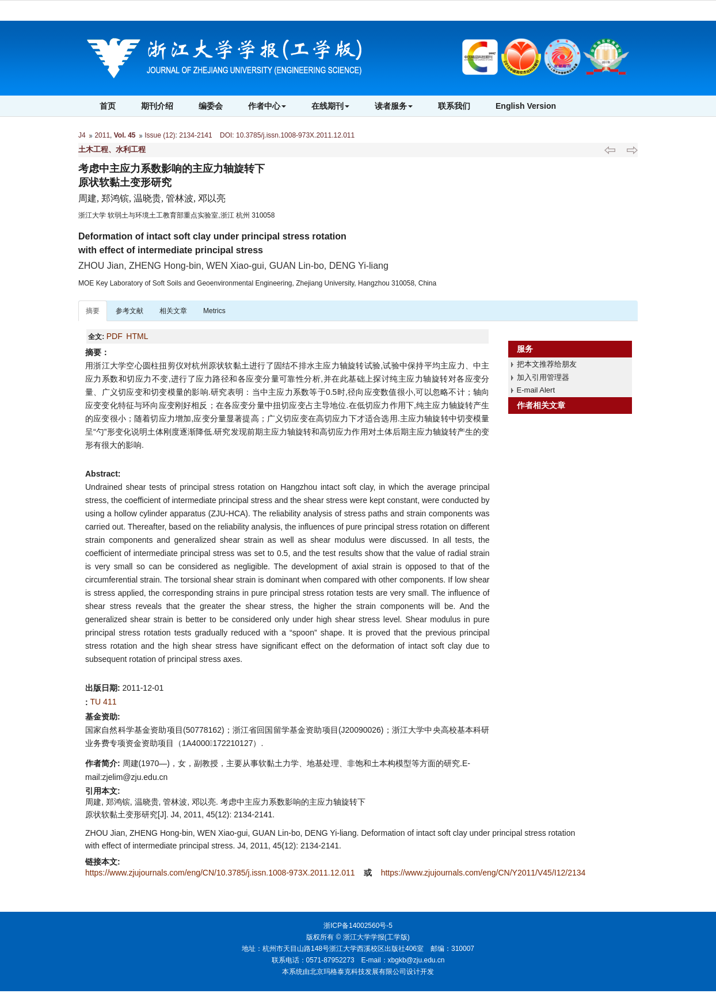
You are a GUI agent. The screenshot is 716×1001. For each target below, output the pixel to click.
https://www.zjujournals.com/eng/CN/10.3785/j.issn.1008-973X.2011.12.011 (221, 872)
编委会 (211, 106)
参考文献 (129, 311)
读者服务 (394, 106)
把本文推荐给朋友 (547, 364)
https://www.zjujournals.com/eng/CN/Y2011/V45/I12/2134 (483, 872)
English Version (526, 106)
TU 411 (103, 701)
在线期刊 (330, 106)
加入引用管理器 (543, 377)
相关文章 (173, 311)
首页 (108, 106)
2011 (102, 135)
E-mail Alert (536, 390)
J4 (82, 135)
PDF (114, 336)
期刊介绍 (157, 106)
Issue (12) (159, 135)
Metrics (214, 311)
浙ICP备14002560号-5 (358, 926)
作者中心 (267, 106)
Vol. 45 (125, 135)
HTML (137, 336)
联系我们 (454, 106)
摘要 (93, 311)
